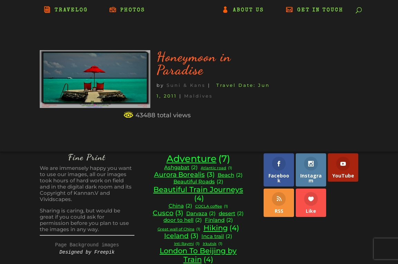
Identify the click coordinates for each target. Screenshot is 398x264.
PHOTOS (132, 10)
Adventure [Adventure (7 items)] (198, 158)
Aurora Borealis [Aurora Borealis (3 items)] (184, 175)
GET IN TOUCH (320, 10)
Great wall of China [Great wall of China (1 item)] (179, 229)
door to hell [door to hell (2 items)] (182, 220)
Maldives (198, 96)
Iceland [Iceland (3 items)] (181, 236)
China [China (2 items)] (180, 206)
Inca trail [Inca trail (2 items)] (216, 236)
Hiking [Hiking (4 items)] (221, 228)
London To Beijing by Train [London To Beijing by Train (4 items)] (198, 255)
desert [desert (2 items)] (231, 213)
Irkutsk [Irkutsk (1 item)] (212, 244)
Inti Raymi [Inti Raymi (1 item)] (187, 244)
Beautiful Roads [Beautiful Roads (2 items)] (198, 182)
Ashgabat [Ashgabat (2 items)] (181, 167)
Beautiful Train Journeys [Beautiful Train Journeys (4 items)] (198, 194)
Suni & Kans (186, 85)
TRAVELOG (71, 10)
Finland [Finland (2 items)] (219, 220)
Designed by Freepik (87, 252)
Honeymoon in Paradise (194, 63)
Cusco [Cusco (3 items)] (168, 213)
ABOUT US (248, 10)
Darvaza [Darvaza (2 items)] (201, 213)
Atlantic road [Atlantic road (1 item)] (216, 168)
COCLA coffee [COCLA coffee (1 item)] (211, 206)
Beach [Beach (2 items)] (230, 175)
